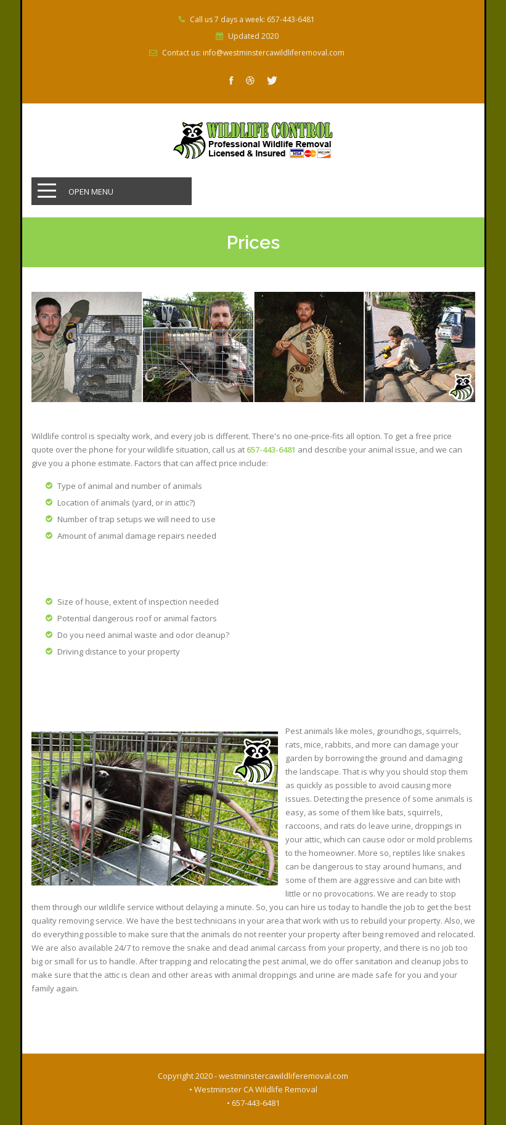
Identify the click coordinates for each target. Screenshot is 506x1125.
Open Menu (90, 191)
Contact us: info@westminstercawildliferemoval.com (253, 53)
